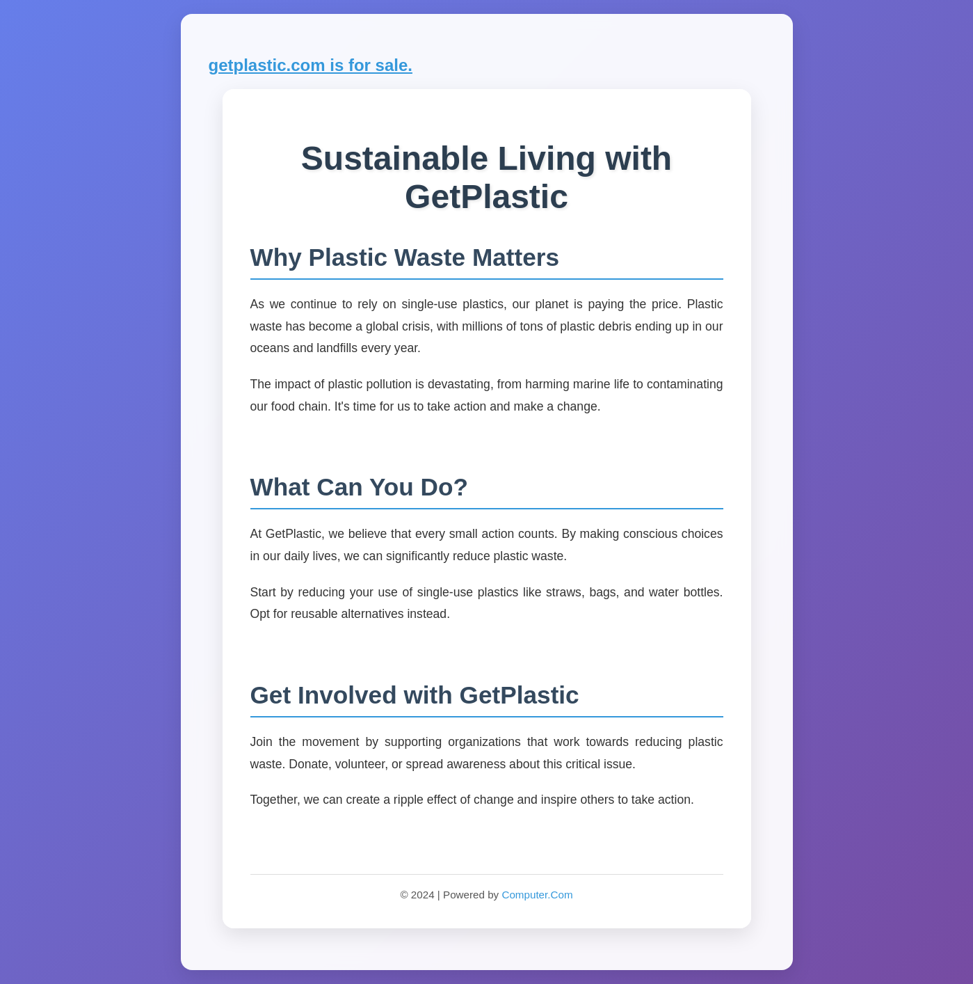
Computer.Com (536, 894)
